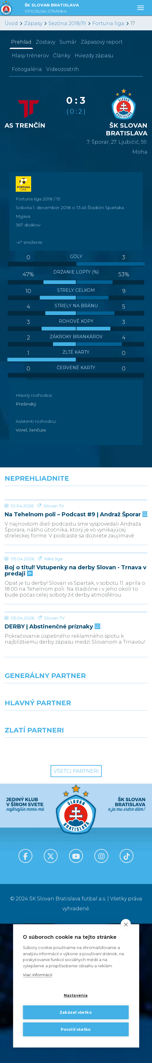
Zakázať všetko (76, 1012)
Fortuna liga (108, 23)
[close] (126, 924)
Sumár (68, 42)
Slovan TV (53, 552)
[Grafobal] (38, 861)
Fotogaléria (27, 69)
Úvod (11, 23)
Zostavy (45, 42)
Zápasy (33, 23)
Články (61, 56)
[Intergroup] (38, 888)
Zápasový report (102, 42)
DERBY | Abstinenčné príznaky (52, 766)
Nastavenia (76, 995)
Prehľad (21, 42)
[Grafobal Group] (114, 888)
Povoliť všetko (76, 1029)
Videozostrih (62, 69)
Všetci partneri (76, 910)
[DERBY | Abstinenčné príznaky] (76, 728)
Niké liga (53, 651)
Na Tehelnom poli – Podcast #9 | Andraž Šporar (76, 561)
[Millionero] (114, 861)
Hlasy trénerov (30, 56)
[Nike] (76, 834)
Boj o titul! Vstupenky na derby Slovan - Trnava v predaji (75, 663)
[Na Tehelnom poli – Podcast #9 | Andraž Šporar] (76, 523)
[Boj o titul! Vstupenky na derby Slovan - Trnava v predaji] (76, 622)
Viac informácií (37, 975)
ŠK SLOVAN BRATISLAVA (52, 8)
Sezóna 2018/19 (67, 23)
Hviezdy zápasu (94, 56)
